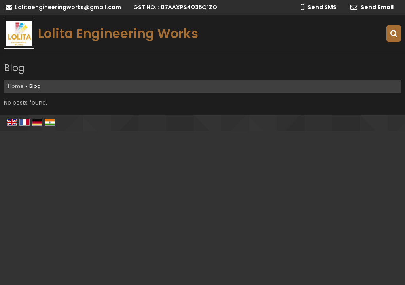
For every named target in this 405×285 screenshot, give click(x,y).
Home (16, 86)
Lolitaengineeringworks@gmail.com (68, 7)
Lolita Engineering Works (118, 33)
